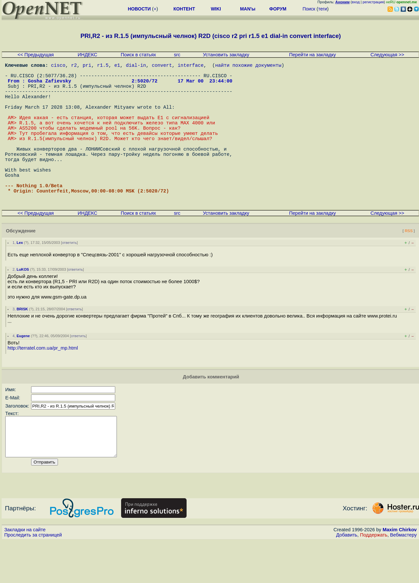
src (177, 54)
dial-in (136, 66)
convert (162, 66)
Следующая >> (387, 54)
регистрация (373, 2)
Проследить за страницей (33, 576)
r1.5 (102, 66)
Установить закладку (226, 54)
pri (86, 66)
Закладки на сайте (25, 571)
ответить (69, 277)
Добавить (346, 576)
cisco (58, 66)
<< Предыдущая (35, 54)
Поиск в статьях (138, 54)
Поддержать (374, 576)
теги (322, 8)
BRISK (22, 343)
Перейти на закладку (312, 54)
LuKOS (23, 303)
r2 (74, 66)
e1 (117, 66)
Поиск (308, 8)
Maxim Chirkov (400, 571)
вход (356, 2)
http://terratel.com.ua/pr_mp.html (43, 382)
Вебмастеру (403, 576)
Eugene (23, 370)
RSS (408, 265)
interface (191, 66)
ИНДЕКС (87, 54)
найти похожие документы (248, 66)
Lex (20, 277)
